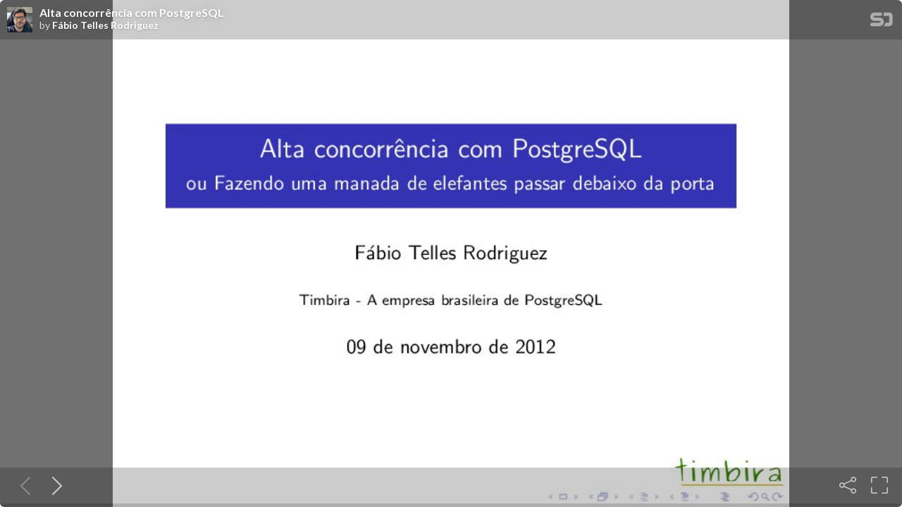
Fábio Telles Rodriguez (105, 25)
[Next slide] (54, 485)
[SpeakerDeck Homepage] (881, 22)
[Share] (847, 485)
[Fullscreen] (879, 485)
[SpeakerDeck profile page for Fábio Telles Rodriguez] (19, 20)
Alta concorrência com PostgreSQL (131, 12)
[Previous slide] (22, 485)
